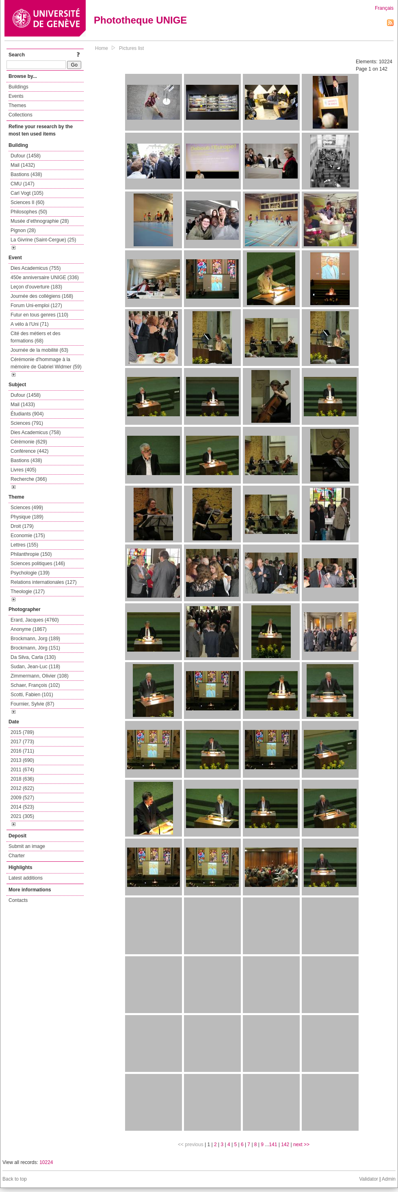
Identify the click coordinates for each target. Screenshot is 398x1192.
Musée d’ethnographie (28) (40, 221)
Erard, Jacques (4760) (35, 620)
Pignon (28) (23, 230)
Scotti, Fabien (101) (32, 694)
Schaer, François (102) (35, 685)
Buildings (18, 87)
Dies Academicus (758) (36, 432)
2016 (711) (22, 751)
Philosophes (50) (29, 212)
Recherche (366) (29, 479)
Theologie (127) (28, 591)
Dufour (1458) (26, 156)
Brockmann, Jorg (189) (35, 638)
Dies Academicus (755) (36, 268)
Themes (17, 105)
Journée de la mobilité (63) (39, 350)
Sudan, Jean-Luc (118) (35, 666)
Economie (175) (28, 535)
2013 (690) (22, 760)
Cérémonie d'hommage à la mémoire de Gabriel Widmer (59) (46, 363)
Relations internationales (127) (44, 582)
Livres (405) (23, 470)
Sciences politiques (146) (38, 563)
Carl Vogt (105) (27, 193)
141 (273, 1144)
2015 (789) (22, 732)
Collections (20, 115)
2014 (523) (22, 807)
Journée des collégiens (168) (42, 296)
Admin (389, 1179)
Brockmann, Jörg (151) (35, 648)
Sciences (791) (27, 423)
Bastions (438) (26, 174)
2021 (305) (22, 816)
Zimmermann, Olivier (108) (40, 676)
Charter (17, 855)
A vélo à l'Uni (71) (30, 324)
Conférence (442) (29, 451)
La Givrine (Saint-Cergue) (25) (43, 240)
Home (101, 48)
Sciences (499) (27, 507)
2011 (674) (22, 769)
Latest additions (26, 878)
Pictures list (131, 48)
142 (285, 1144)
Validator (368, 1179)
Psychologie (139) (30, 573)
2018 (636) (22, 779)
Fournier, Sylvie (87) (32, 704)
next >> (301, 1144)
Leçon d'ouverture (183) (36, 287)
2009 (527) (22, 797)
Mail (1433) (23, 404)
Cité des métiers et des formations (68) (36, 337)
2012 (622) (22, 788)
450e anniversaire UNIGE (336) (45, 277)
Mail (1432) (23, 165)
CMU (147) (23, 184)
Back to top (14, 1179)
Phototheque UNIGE (140, 20)
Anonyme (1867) (29, 629)
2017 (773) (22, 741)
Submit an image (27, 846)
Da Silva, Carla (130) (33, 657)
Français (384, 8)
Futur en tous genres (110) (39, 315)
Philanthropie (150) (31, 554)
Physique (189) (27, 517)
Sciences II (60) (27, 202)
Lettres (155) (24, 545)
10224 (46, 1162)
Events (16, 96)
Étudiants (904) (27, 414)
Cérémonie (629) (29, 442)
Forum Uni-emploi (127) (36, 305)
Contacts (18, 900)
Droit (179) (22, 526)
